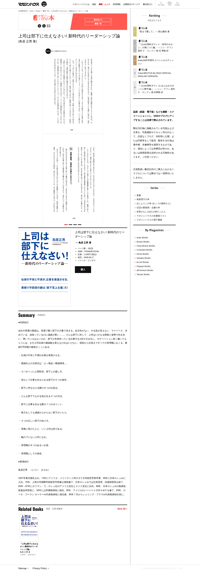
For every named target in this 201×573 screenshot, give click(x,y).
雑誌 (94, 4)
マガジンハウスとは (81, 4)
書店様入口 (147, 4)
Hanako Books (144, 258)
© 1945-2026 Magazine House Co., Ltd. (160, 569)
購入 (83, 270)
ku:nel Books (143, 262)
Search (177, 2)
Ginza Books (143, 254)
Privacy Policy (40, 569)
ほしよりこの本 (154, 203)
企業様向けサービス (131, 4)
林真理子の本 (143, 199)
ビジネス (92, 261)
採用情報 (116, 4)
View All (122, 510)
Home (32, 11)
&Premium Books (145, 270)
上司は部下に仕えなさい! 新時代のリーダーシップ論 (69, 11)
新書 (139, 195)
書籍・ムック (104, 4)
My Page (161, 2)
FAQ (169, 2)
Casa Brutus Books (146, 246)
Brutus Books (143, 241)
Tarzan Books (143, 274)
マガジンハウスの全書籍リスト (151, 216)
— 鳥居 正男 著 (83, 244)
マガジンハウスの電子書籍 (149, 220)
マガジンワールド (32, 4)
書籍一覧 (46, 11)
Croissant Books (144, 250)
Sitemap (22, 569)
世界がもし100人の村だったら (151, 211)
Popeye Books (144, 266)
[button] (66, 225)
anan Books (142, 237)
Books (38, 11)
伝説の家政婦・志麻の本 (148, 207)
